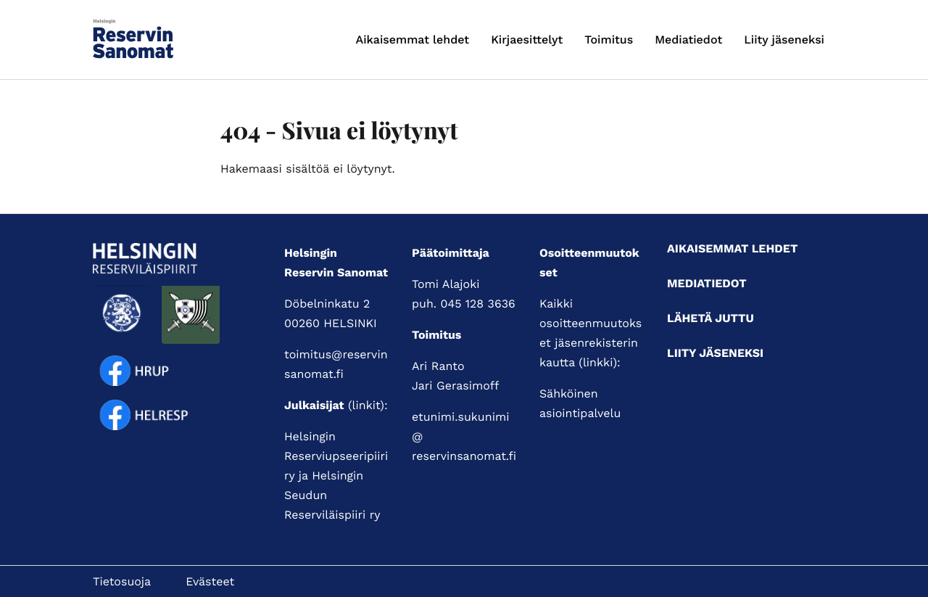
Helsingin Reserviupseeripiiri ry (336, 455)
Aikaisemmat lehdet (413, 39)
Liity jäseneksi (784, 39)
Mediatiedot (688, 39)
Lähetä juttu (710, 318)
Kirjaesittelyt (527, 39)
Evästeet (210, 581)
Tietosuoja (122, 581)
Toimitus (608, 39)
